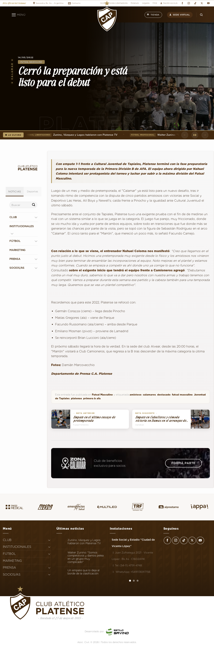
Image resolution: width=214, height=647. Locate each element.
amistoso (136, 394)
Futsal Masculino (31, 62)
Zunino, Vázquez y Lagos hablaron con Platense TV (70, 135)
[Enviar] (33, 205)
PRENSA (14, 258)
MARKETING (17, 250)
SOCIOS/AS (16, 267)
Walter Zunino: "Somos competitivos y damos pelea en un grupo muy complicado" (86, 557)
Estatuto (135, 3)
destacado (164, 394)
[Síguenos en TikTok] (195, 3)
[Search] (201, 15)
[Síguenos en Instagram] (188, 3)
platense (76, 398)
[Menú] (18, 14)
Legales (145, 3)
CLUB (13, 217)
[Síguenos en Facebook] (182, 3)
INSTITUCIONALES (21, 226)
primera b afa (92, 398)
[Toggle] (36, 217)
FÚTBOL (15, 240)
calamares (149, 394)
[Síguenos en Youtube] (208, 3)
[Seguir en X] (201, 3)
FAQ (155, 3)
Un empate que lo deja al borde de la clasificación (83, 572)
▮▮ (194, 134)
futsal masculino (182, 394)
